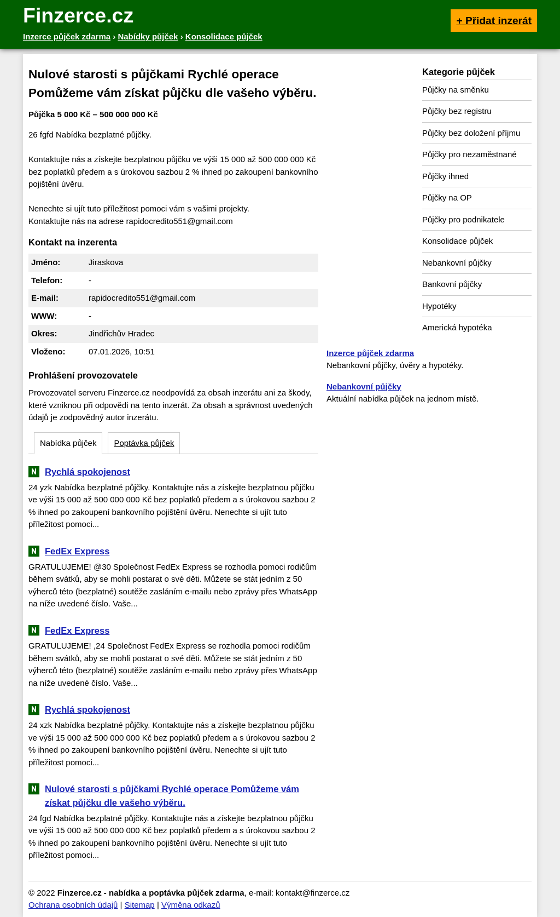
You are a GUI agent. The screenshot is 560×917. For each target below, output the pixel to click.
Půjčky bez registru (457, 111)
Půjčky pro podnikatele (463, 219)
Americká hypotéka (457, 327)
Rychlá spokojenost (87, 472)
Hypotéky (439, 306)
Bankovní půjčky (452, 284)
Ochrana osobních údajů (73, 904)
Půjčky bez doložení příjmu (471, 132)
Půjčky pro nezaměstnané (469, 154)
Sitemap (140, 904)
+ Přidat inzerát (494, 20)
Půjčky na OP (447, 197)
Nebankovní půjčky (457, 262)
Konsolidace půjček (457, 240)
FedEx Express (77, 551)
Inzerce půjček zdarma (370, 353)
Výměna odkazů (190, 904)
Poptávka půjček (144, 443)
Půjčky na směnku (455, 89)
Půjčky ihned (445, 176)
